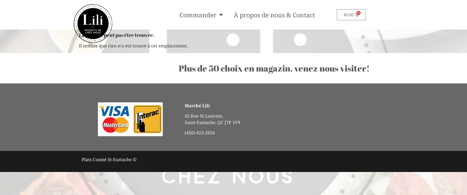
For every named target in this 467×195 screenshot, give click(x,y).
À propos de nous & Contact (274, 15)
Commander (201, 15)
